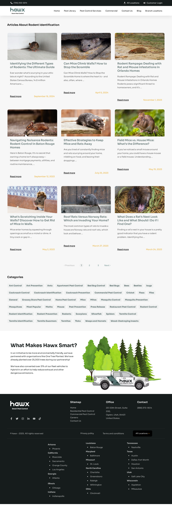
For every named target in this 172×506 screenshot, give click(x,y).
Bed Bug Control (96, 287)
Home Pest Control (65, 301)
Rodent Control (148, 308)
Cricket (130, 294)
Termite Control (127, 315)
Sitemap (75, 404)
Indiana (51, 494)
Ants (49, 287)
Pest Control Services (90, 11)
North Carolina (93, 470)
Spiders (110, 315)
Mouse (60, 308)
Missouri (90, 462)
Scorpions (81, 315)
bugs (149, 287)
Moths (49, 308)
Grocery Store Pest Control (36, 301)
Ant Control (15, 287)
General (13, 301)
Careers (74, 419)
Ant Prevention (34, 287)
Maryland (90, 453)
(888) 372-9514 (144, 410)
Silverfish (96, 315)
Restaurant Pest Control (123, 308)
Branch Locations (153, 11)
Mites (93, 301)
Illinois (51, 485)
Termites (65, 323)
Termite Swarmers (46, 323)
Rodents (66, 315)
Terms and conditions (113, 435)
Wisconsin (132, 482)
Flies (151, 294)
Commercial (111, 11)
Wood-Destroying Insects (124, 323)
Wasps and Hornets (95, 323)
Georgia (52, 476)
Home (57, 11)
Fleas (141, 294)
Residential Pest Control (82, 413)
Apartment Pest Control (70, 287)
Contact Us (127, 11)
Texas (130, 453)
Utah (129, 474)
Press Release (98, 308)
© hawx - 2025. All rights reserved (26, 435)
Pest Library (70, 11)
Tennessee (132, 445)
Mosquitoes (15, 308)
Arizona (52, 446)
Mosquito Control (110, 301)
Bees (126, 287)
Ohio (88, 491)
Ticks (78, 323)
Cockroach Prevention (78, 294)
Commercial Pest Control (108, 294)
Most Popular (33, 308)
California (53, 455)
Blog (139, 11)
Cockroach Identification (47, 294)
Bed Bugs (114, 287)
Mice (83, 301)
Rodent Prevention (47, 315)
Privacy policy (87, 435)
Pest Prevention (77, 308)
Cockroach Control (19, 294)
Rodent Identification (20, 315)
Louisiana (91, 445)
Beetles (138, 287)
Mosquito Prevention (136, 301)
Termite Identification (21, 323)
